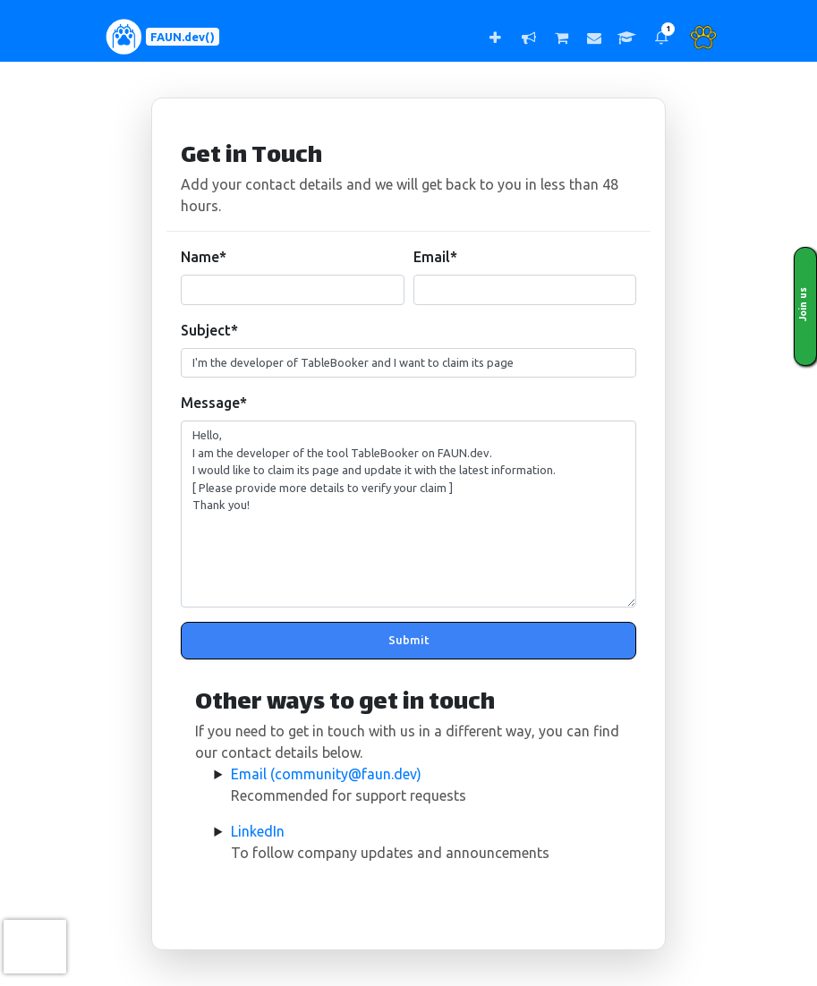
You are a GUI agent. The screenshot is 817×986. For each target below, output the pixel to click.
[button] (661, 37)
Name (203, 257)
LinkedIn (258, 831)
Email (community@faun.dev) (326, 774)
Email (435, 257)
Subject (209, 330)
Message (214, 403)
